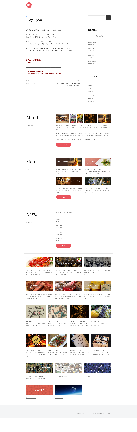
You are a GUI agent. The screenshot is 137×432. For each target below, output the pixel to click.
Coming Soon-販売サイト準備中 (96, 36)
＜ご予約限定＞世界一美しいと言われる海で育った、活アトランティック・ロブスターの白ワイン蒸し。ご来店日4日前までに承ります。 (39, 272)
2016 (89, 98)
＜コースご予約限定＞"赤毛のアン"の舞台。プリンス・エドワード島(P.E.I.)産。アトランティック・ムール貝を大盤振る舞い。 (68, 272)
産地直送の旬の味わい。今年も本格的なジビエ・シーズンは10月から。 (57, 352)
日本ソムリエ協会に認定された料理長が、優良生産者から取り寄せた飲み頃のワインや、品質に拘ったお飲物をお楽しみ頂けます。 (69, 190)
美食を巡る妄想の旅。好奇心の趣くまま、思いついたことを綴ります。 (57, 323)
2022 (89, 82)
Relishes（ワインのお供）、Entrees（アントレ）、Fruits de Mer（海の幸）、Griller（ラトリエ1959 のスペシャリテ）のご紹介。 (97, 171)
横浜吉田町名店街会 (31, 398)
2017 (89, 95)
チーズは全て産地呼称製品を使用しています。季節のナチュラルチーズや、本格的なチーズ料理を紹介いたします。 (97, 296)
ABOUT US (80, 5)
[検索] (108, 17)
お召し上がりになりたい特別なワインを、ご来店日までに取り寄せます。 (79, 352)
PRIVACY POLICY (106, 409)
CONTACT (108, 5)
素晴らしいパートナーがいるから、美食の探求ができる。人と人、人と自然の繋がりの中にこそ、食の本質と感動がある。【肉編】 (68, 296)
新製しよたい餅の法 (32, 83)
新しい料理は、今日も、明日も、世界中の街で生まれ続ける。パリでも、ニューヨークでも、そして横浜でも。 (97, 272)
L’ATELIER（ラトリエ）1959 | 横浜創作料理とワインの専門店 (96, 413)
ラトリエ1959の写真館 (61, 376)
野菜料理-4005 (92, 42)
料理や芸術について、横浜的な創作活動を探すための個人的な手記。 (35, 323)
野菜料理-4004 (92, 61)
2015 (89, 101)
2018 (89, 91)
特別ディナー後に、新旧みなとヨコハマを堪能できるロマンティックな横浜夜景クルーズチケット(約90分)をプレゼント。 (98, 190)
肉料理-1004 (91, 55)
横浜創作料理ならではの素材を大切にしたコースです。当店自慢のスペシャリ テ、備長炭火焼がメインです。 (69, 171)
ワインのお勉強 (88, 376)
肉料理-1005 (91, 48)
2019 (89, 88)
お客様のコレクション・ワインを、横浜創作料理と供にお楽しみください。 (101, 352)
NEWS (94, 5)
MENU (86, 5)
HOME (68, 409)
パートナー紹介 (59, 398)
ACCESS (100, 5)
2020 (89, 85)
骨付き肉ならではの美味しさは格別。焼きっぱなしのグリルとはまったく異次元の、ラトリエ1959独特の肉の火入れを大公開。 (39, 296)
